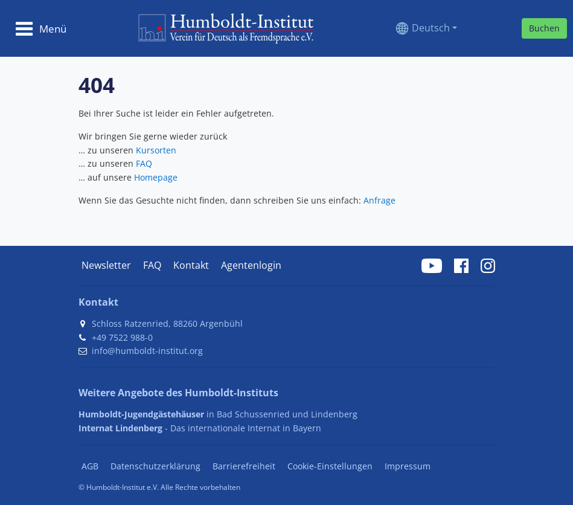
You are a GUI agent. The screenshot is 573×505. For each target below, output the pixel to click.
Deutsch (431, 27)
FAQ (144, 163)
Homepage (156, 177)
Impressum (408, 466)
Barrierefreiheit (244, 466)
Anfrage (379, 200)
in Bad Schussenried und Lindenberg (217, 414)
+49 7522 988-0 (122, 337)
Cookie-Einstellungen (330, 466)
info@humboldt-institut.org (147, 350)
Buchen (544, 28)
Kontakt (191, 265)
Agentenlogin (251, 265)
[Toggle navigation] (41, 28)
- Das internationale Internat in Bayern (199, 428)
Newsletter (106, 265)
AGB (90, 466)
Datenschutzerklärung (155, 466)
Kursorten (156, 150)
